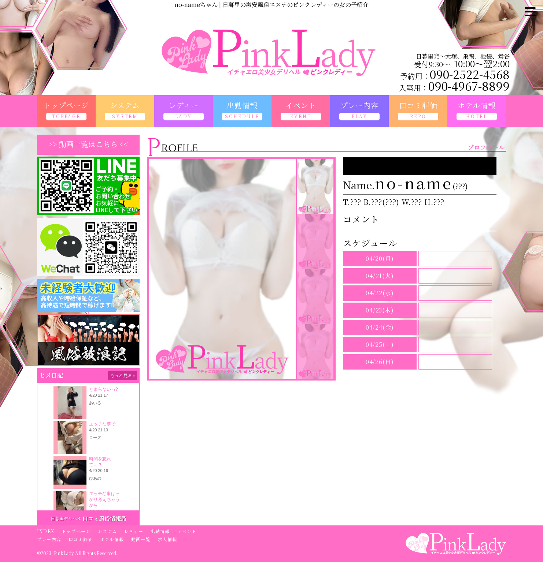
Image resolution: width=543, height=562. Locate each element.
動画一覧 (141, 539)
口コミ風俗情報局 (104, 518)
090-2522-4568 (470, 73)
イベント (187, 531)
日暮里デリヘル (66, 518)
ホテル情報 (112, 539)
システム (107, 531)
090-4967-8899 (469, 85)
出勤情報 (160, 531)
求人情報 (167, 539)
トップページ (76, 531)
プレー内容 (49, 539)
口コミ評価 (81, 539)
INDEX (45, 531)
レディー (133, 531)
